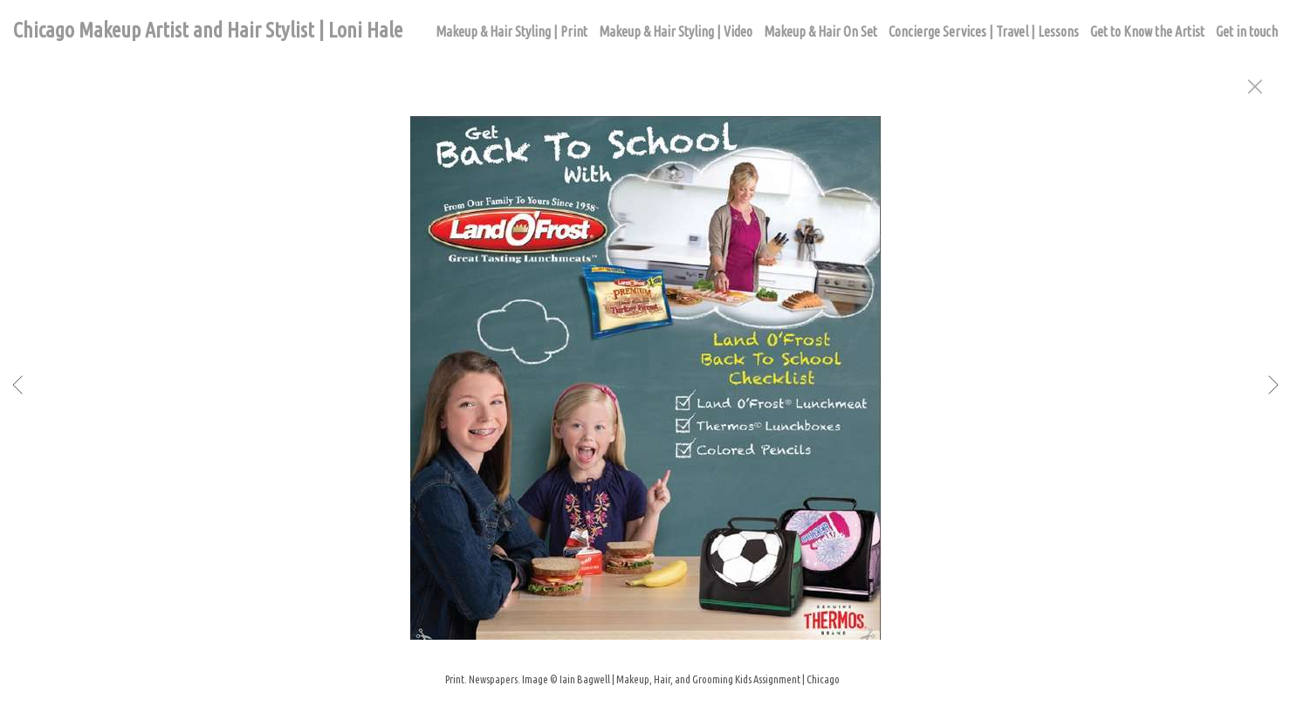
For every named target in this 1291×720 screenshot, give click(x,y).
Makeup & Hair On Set (820, 31)
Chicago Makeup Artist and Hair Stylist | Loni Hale (207, 30)
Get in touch (1247, 31)
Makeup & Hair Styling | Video (675, 31)
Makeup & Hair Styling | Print (511, 31)
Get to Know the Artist (1147, 31)
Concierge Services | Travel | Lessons (984, 31)
